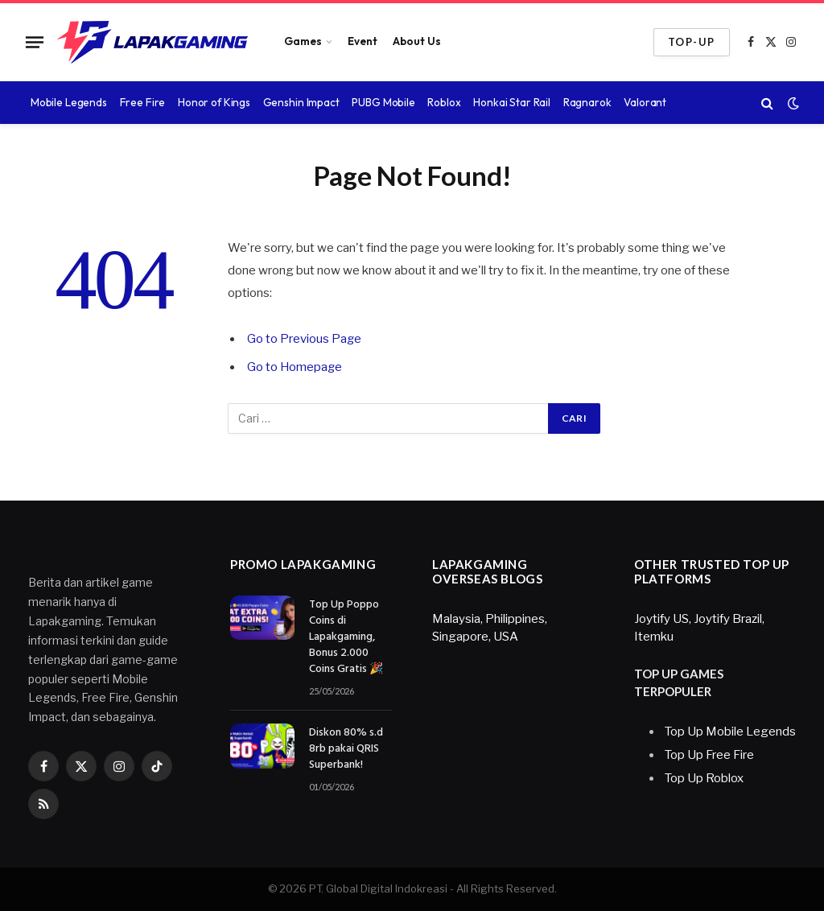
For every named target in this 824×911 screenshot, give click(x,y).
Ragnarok (587, 102)
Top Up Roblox (704, 778)
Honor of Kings (214, 102)
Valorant (645, 102)
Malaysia (456, 619)
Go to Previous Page (304, 339)
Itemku (654, 636)
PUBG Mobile (383, 102)
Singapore (460, 636)
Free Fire (143, 102)
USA (505, 636)
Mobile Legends (69, 102)
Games (303, 41)
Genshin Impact (301, 102)
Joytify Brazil (728, 619)
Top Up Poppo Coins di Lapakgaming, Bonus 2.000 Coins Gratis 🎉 (346, 637)
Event (362, 41)
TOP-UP (691, 41)
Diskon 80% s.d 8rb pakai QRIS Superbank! (346, 749)
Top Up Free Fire (709, 755)
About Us (417, 41)
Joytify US (661, 619)
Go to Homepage (295, 367)
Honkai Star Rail (511, 102)
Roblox (443, 102)
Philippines (515, 619)
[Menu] (34, 42)
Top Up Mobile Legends (730, 731)
